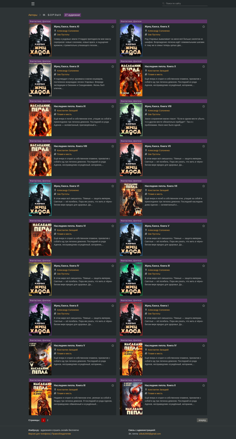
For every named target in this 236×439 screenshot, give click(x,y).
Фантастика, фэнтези (40, 21)
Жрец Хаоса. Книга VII (158, 146)
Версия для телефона (39, 434)
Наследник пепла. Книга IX (70, 106)
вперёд (202, 420)
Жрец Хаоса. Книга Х (157, 26)
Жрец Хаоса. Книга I (156, 305)
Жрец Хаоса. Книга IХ (66, 66)
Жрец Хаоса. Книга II (66, 305)
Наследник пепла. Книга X (160, 66)
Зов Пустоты (63, 34)
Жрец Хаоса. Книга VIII (158, 106)
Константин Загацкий (158, 71)
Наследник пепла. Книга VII (161, 186)
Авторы (32, 15)
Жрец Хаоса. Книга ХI (66, 26)
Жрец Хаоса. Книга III (157, 265)
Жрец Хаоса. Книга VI (66, 186)
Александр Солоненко (68, 31)
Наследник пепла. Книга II (160, 385)
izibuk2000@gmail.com (150, 434)
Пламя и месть (155, 74)
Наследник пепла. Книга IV (161, 345)
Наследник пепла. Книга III (69, 385)
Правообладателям (61, 434)
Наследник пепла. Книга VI (70, 226)
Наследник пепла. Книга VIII (70, 146)
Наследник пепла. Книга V (69, 345)
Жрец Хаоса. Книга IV (66, 265)
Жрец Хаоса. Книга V (157, 226)
